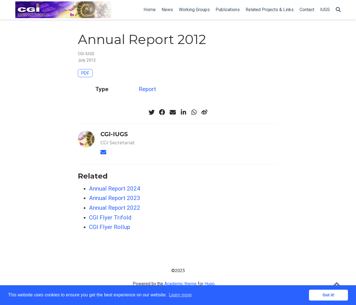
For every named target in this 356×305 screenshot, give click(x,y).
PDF (85, 73)
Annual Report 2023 (114, 198)
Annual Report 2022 (114, 207)
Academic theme (180, 283)
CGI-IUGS (86, 54)
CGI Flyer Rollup (109, 227)
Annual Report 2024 (114, 188)
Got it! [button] (328, 295)
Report (147, 89)
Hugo (209, 283)
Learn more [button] (180, 294)
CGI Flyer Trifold (110, 217)
